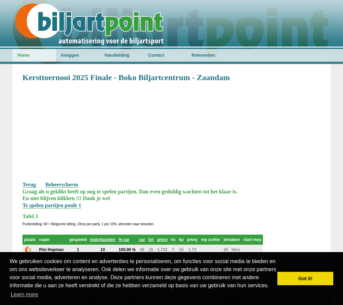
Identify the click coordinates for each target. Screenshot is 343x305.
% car (124, 239)
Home (23, 55)
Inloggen (70, 55)
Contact (156, 55)
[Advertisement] (171, 131)
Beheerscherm (61, 184)
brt (151, 239)
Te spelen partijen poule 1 (51, 205)
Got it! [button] (305, 278)
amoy (162, 239)
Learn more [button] (24, 294)
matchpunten (102, 239)
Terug (29, 184)
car (142, 239)
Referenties (203, 55)
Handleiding (117, 55)
